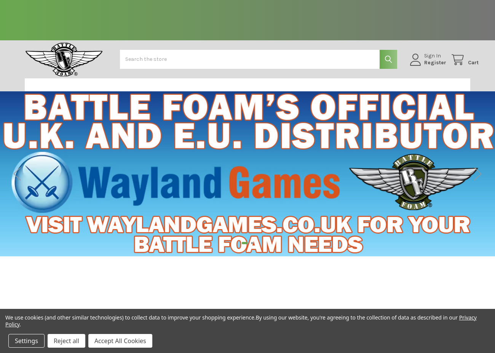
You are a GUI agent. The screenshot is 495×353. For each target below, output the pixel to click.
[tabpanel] (247, 179)
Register (427, 67)
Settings (26, 341)
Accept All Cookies (120, 341)
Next (477, 179)
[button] (64, 90)
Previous (17, 179)
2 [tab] (252, 249)
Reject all (66, 341)
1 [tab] (245, 249)
